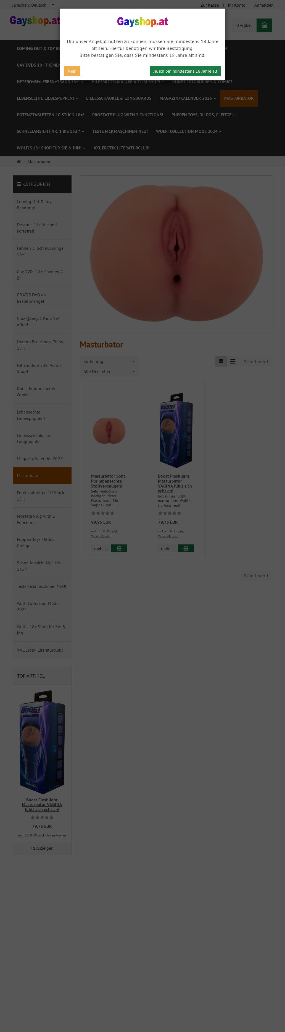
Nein (72, 71)
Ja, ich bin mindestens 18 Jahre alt (185, 71)
